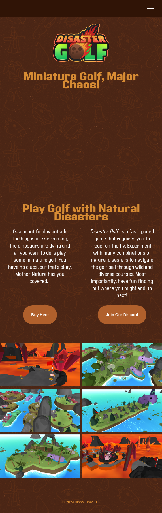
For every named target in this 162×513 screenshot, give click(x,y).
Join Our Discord (122, 314)
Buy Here (39, 314)
